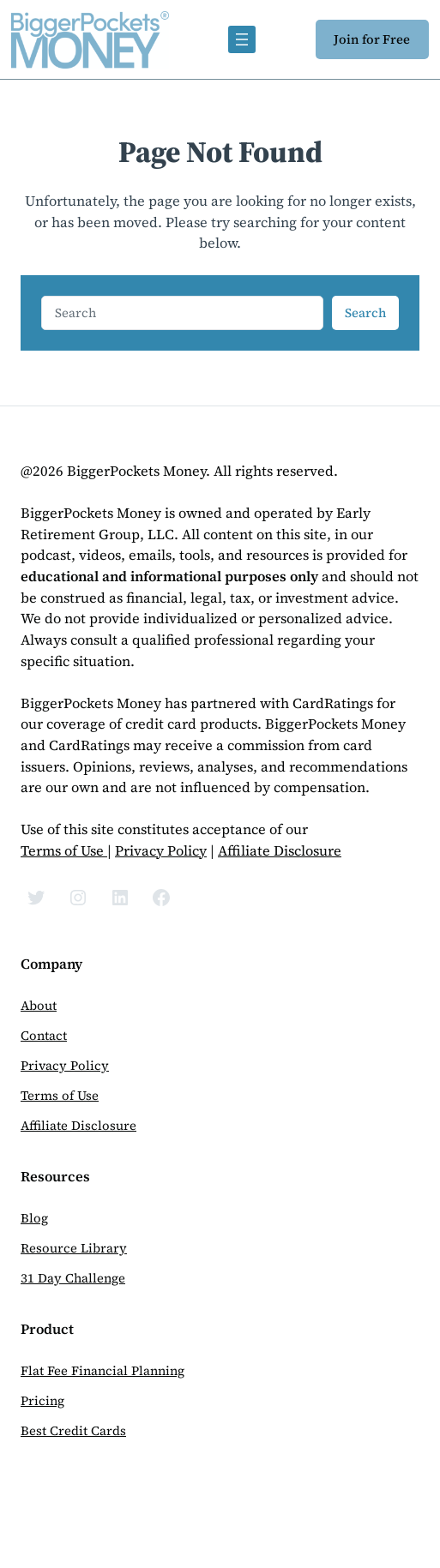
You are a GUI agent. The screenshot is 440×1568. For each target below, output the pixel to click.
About (39, 1005)
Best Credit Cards (73, 1430)
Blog (34, 1218)
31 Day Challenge (73, 1278)
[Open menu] (242, 39)
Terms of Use (64, 851)
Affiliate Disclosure (279, 851)
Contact (44, 1035)
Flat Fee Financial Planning (102, 1370)
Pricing (42, 1400)
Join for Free (372, 39)
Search (365, 312)
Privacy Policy (161, 851)
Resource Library (74, 1248)
